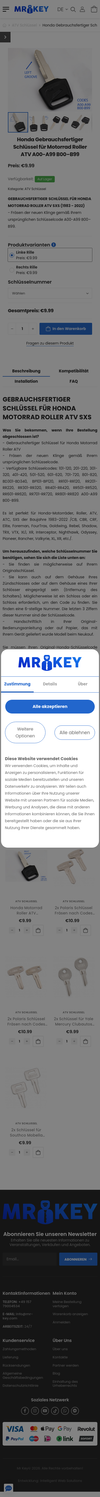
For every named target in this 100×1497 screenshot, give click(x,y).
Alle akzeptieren (50, 706)
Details (50, 684)
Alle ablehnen (74, 732)
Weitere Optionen (25, 732)
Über (82, 684)
